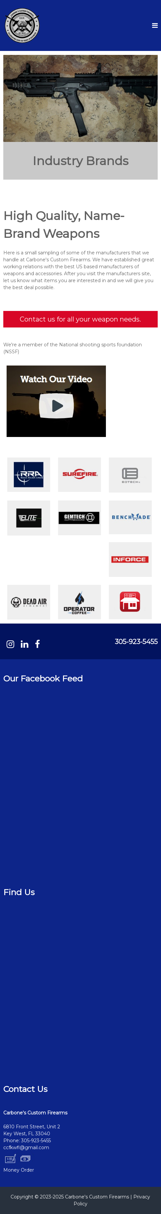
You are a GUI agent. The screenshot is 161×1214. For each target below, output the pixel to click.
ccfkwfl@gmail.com (26, 1147)
